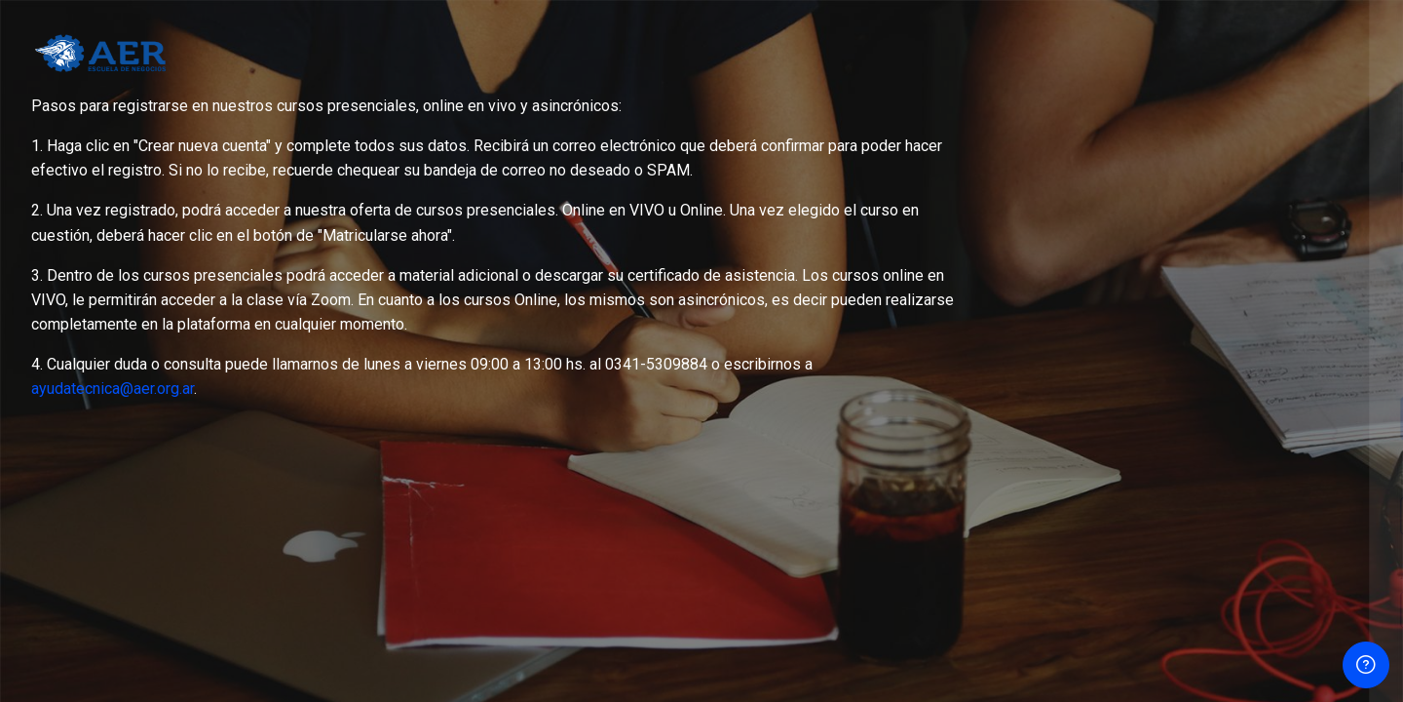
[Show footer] (1366, 665)
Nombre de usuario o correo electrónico (1154, 168)
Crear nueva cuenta (1198, 515)
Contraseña (1060, 267)
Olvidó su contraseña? (1310, 363)
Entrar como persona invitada (1198, 609)
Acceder (1197, 417)
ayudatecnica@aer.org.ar (112, 388)
